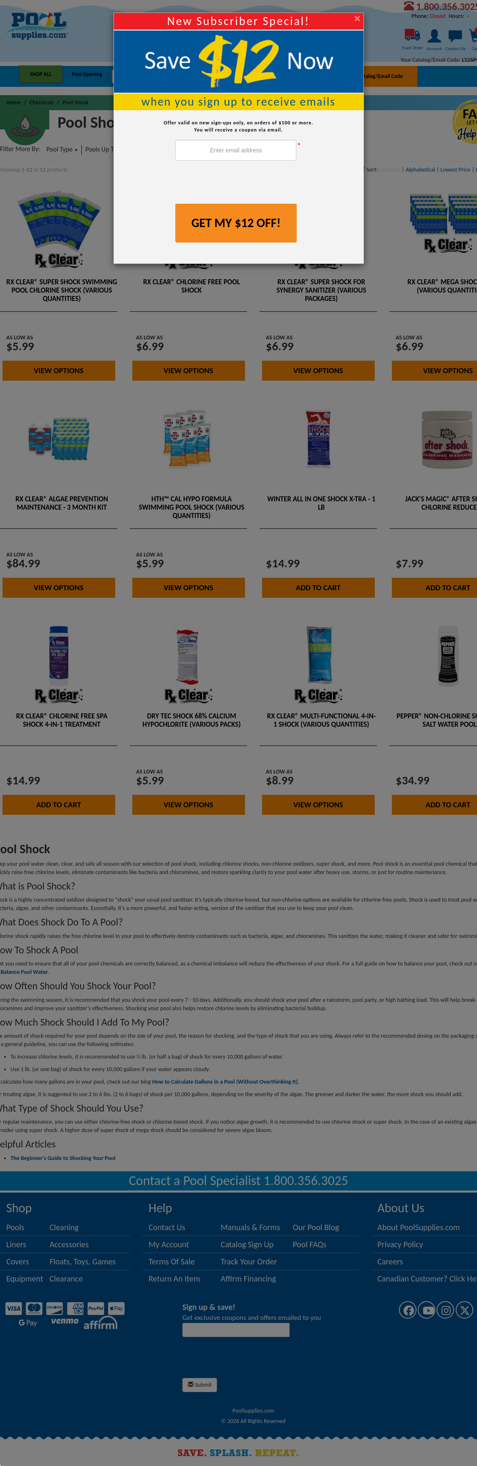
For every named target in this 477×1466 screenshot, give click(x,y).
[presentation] (238, 183)
